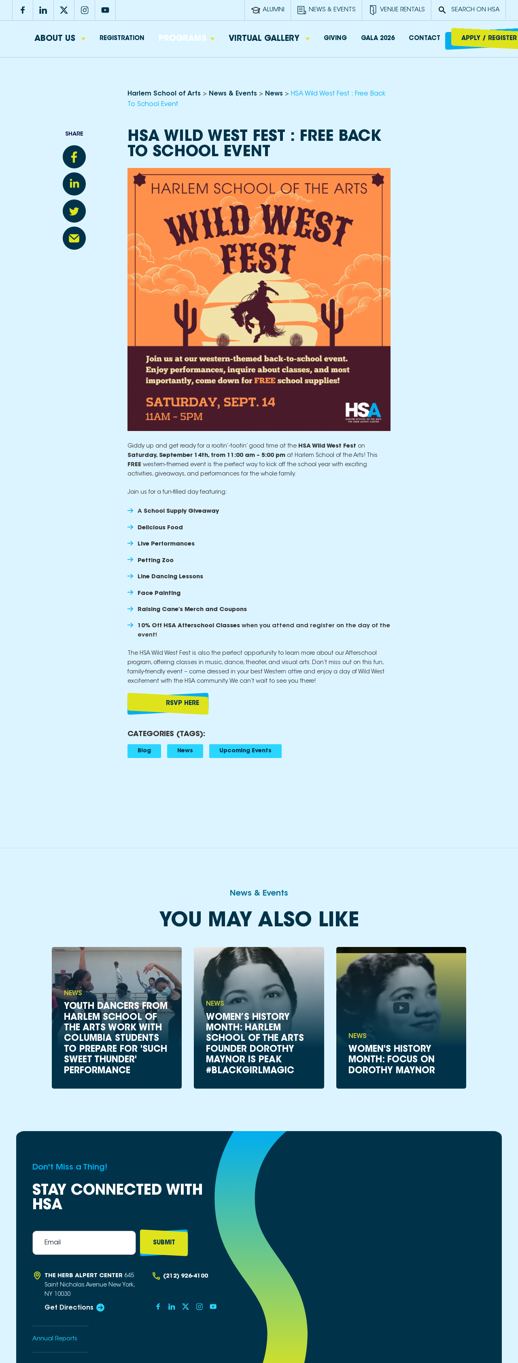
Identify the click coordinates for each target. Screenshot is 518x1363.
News (185, 751)
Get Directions (69, 1308)
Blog (144, 751)
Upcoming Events (245, 751)
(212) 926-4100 (185, 1276)
